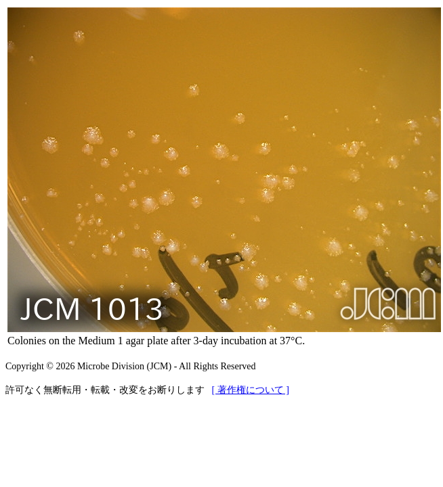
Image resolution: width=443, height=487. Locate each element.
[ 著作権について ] (250, 390)
